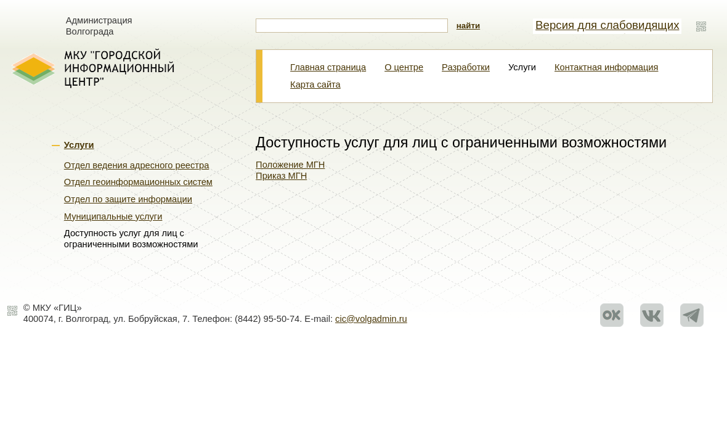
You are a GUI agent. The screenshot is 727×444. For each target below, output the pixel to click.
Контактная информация (606, 67)
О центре (403, 67)
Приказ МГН (281, 176)
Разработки (466, 67)
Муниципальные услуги (113, 216)
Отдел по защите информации (128, 199)
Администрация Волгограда (99, 25)
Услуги (79, 145)
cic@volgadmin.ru (371, 319)
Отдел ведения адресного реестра (136, 165)
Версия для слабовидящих (607, 24)
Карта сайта (315, 84)
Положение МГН (290, 165)
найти (468, 25)
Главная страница (328, 67)
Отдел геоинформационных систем (138, 182)
